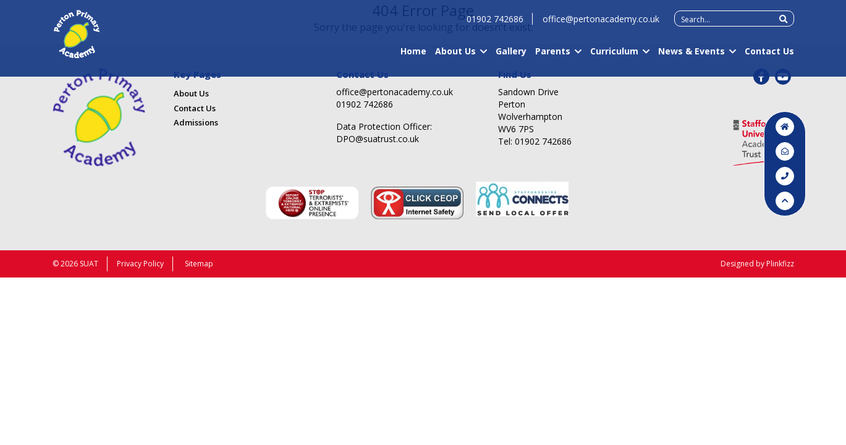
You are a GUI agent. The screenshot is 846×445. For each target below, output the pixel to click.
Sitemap (199, 263)
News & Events (691, 56)
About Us (455, 56)
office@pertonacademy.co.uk (601, 24)
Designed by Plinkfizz (757, 263)
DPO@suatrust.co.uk (377, 139)
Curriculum (614, 56)
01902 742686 (495, 24)
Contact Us (769, 56)
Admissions (196, 122)
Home (413, 56)
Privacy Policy (140, 263)
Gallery (511, 56)
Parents (552, 56)
